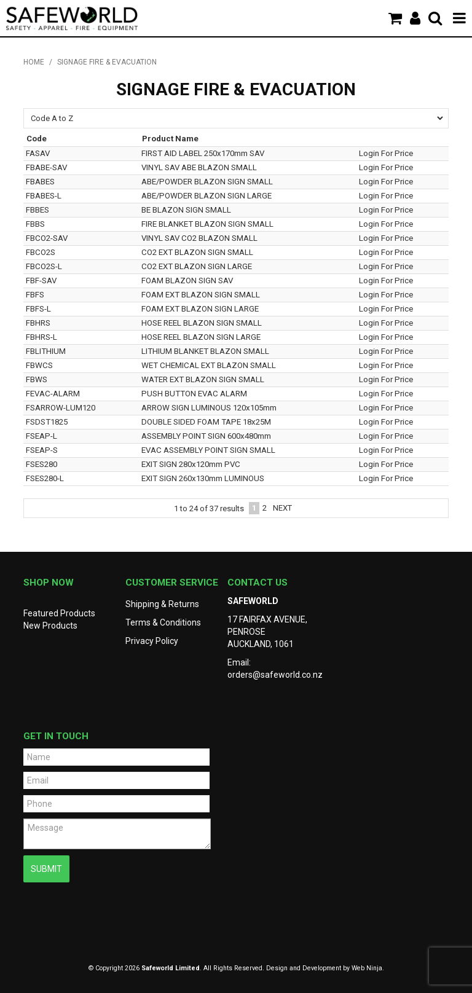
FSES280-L (45, 478)
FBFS (35, 294)
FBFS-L (38, 308)
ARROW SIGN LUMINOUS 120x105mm (209, 407)
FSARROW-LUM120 (60, 407)
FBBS (35, 224)
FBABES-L (43, 195)
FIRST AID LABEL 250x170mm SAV (202, 153)
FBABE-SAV (46, 167)
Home (33, 62)
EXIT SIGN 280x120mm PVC (190, 464)
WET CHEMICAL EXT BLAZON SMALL (208, 365)
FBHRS (38, 323)
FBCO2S (40, 252)
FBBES (37, 209)
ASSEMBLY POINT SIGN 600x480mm (206, 436)
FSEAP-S (42, 450)
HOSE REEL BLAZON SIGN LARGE (201, 337)
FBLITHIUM (46, 351)
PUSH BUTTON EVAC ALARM (194, 393)
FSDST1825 (47, 421)
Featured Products (59, 613)
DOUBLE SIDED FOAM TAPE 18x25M (206, 421)
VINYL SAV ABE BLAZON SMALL (199, 167)
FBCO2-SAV (47, 238)
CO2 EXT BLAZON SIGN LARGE (196, 266)
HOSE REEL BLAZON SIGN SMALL (201, 323)
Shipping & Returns (162, 604)
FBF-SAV (41, 280)
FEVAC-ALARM (53, 393)
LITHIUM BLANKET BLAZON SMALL (205, 351)
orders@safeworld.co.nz (275, 675)
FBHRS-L (41, 337)
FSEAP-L (41, 436)
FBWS (36, 379)
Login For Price (386, 153)
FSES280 (41, 464)
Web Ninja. (368, 968)
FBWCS (39, 365)
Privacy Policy (151, 641)
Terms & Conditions (163, 622)
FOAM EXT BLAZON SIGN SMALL (200, 294)
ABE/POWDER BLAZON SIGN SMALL (207, 181)
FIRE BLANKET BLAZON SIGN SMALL (207, 224)
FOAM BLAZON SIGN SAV (187, 280)
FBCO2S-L (44, 266)
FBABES (40, 181)
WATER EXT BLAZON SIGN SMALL (202, 379)
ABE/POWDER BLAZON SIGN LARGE (206, 195)
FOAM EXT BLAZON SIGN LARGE (200, 308)
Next (282, 507)
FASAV (38, 153)
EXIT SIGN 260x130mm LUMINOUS (202, 478)
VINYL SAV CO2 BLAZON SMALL (199, 238)
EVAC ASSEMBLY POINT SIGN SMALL (208, 450)
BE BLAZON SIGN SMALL (186, 209)
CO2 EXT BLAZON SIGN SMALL (197, 252)
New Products (50, 625)
